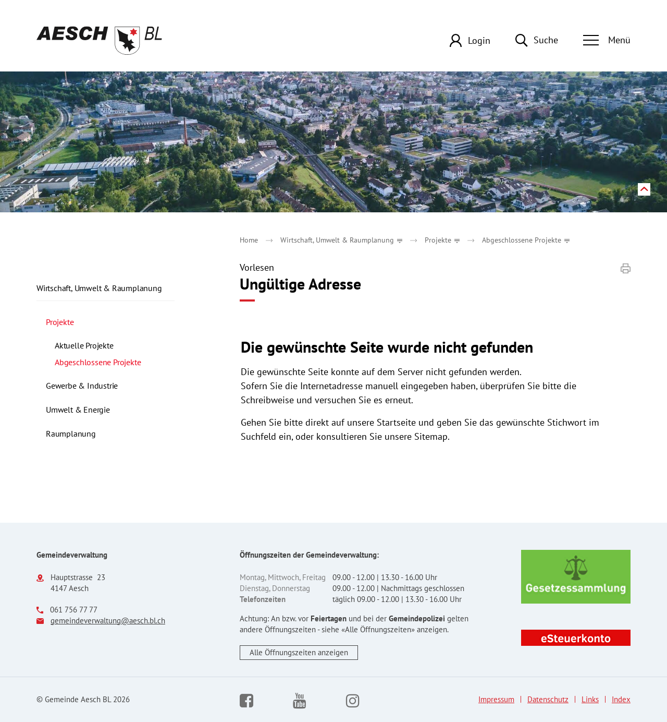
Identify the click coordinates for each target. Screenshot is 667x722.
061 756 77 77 (73, 610)
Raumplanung (71, 433)
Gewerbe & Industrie (82, 385)
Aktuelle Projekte (84, 345)
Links (590, 700)
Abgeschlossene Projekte (115, 362)
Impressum (496, 700)
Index (621, 700)
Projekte (59, 322)
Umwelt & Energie (78, 409)
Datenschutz (548, 700)
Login (479, 40)
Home (249, 240)
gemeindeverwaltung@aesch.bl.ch (108, 620)
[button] (341, 240)
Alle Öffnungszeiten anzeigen (299, 652)
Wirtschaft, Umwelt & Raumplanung (99, 288)
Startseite (396, 422)
